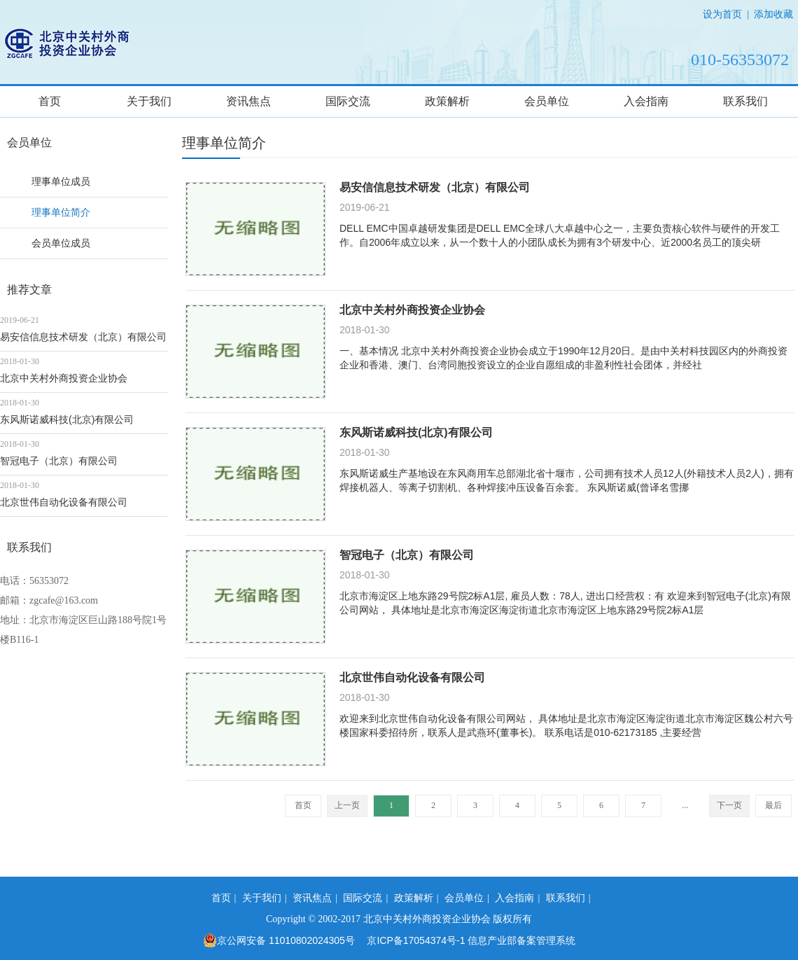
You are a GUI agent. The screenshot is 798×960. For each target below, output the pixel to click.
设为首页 (722, 14)
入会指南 (646, 101)
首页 (49, 101)
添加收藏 (773, 14)
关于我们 (149, 101)
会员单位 (546, 101)
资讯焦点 (248, 101)
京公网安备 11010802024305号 (279, 940)
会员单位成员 (60, 243)
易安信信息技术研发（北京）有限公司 (83, 336)
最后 (773, 805)
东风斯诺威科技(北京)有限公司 (67, 419)
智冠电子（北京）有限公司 (59, 460)
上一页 (347, 805)
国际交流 (348, 101)
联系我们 (745, 101)
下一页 (729, 805)
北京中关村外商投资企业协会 (63, 378)
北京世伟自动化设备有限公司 (63, 502)
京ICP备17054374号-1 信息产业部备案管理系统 (471, 940)
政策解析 (447, 101)
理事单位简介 (60, 212)
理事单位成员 (60, 181)
